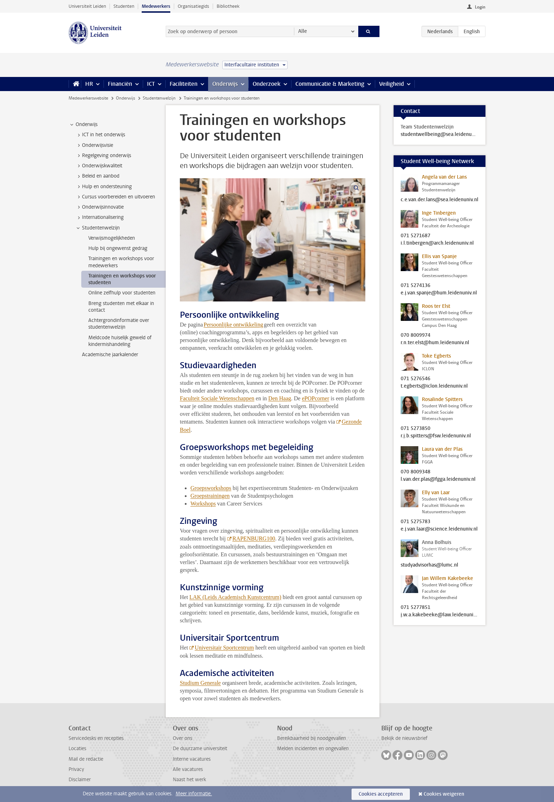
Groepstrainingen (210, 496)
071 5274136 (415, 285)
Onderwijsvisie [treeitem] (94, 145)
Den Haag (279, 398)
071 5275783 (415, 522)
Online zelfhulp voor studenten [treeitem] (121, 292)
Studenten (123, 6)
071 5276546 (415, 379)
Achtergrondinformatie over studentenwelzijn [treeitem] (118, 323)
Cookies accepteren (381, 794)
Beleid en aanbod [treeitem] (97, 176)
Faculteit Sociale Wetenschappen (217, 398)
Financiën (120, 84)
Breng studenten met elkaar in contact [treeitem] (121, 306)
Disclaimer (80, 779)
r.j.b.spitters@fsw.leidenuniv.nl (436, 436)
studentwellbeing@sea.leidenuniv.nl (439, 134)
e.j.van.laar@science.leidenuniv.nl (439, 529)
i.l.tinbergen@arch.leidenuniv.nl (437, 243)
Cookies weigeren (444, 794)
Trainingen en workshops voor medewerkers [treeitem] (121, 262)
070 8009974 (415, 335)
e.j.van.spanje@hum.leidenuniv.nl (439, 293)
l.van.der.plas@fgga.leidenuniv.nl (438, 479)
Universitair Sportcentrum (224, 648)
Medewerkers (156, 6)
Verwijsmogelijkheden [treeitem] (111, 238)
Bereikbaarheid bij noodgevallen (311, 738)
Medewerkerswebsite (88, 98)
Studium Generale (200, 683)
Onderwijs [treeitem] (83, 124)
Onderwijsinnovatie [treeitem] (99, 207)
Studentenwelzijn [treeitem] (97, 228)
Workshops (203, 504)
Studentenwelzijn (159, 98)
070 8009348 (415, 472)
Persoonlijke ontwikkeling (233, 325)
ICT (151, 84)
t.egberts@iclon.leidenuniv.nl (434, 386)
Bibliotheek (228, 6)
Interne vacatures (192, 759)
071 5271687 (415, 236)
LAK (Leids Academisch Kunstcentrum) (235, 597)
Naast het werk (189, 779)
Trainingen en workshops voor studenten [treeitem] (122, 279)
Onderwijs (225, 84)
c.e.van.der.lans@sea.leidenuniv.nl (439, 200)
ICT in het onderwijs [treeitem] (100, 134)
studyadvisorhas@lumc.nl (429, 565)
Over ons (182, 738)
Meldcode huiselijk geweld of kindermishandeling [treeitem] (120, 341)
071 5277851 (415, 607)
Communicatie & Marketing (329, 84)
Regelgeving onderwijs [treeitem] (103, 155)
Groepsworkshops (210, 488)
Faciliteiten (184, 84)
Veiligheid (391, 84)
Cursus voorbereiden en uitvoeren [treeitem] (115, 196)
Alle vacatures (188, 769)
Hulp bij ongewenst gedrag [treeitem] (117, 248)
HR (89, 84)
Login (480, 7)
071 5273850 (415, 428)
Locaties (77, 748)
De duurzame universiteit (200, 748)
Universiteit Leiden (87, 6)
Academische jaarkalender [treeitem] (110, 354)
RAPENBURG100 (253, 538)
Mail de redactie (86, 759)
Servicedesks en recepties (96, 738)
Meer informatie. (194, 793)
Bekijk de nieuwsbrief (404, 738)
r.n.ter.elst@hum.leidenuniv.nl (435, 343)
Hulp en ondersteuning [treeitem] (103, 186)
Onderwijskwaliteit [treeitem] (98, 165)
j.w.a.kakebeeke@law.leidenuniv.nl (439, 615)
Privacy (76, 769)
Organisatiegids (193, 6)
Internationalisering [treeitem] (99, 217)
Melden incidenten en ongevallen (313, 748)
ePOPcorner (315, 398)
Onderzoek (267, 84)
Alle (302, 31)
